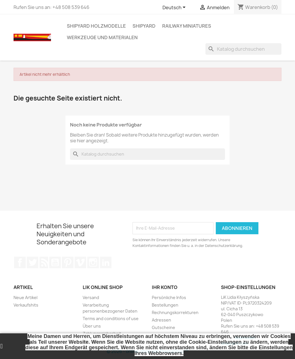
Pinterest (67, 262)
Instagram (93, 262)
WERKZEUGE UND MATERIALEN (102, 37)
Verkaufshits (26, 305)
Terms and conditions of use (111, 318)
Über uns (92, 326)
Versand (91, 297)
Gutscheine (163, 327)
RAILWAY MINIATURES (186, 26)
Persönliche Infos (169, 297)
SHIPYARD (144, 26)
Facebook (20, 262)
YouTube (55, 262)
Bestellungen (165, 305)
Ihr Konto (164, 287)
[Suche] (243, 49)
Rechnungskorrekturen (175, 312)
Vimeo (80, 262)
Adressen (161, 320)
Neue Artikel (25, 297)
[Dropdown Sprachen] (175, 7)
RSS (43, 262)
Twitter (32, 262)
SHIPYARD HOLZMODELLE (96, 26)
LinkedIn (105, 262)
